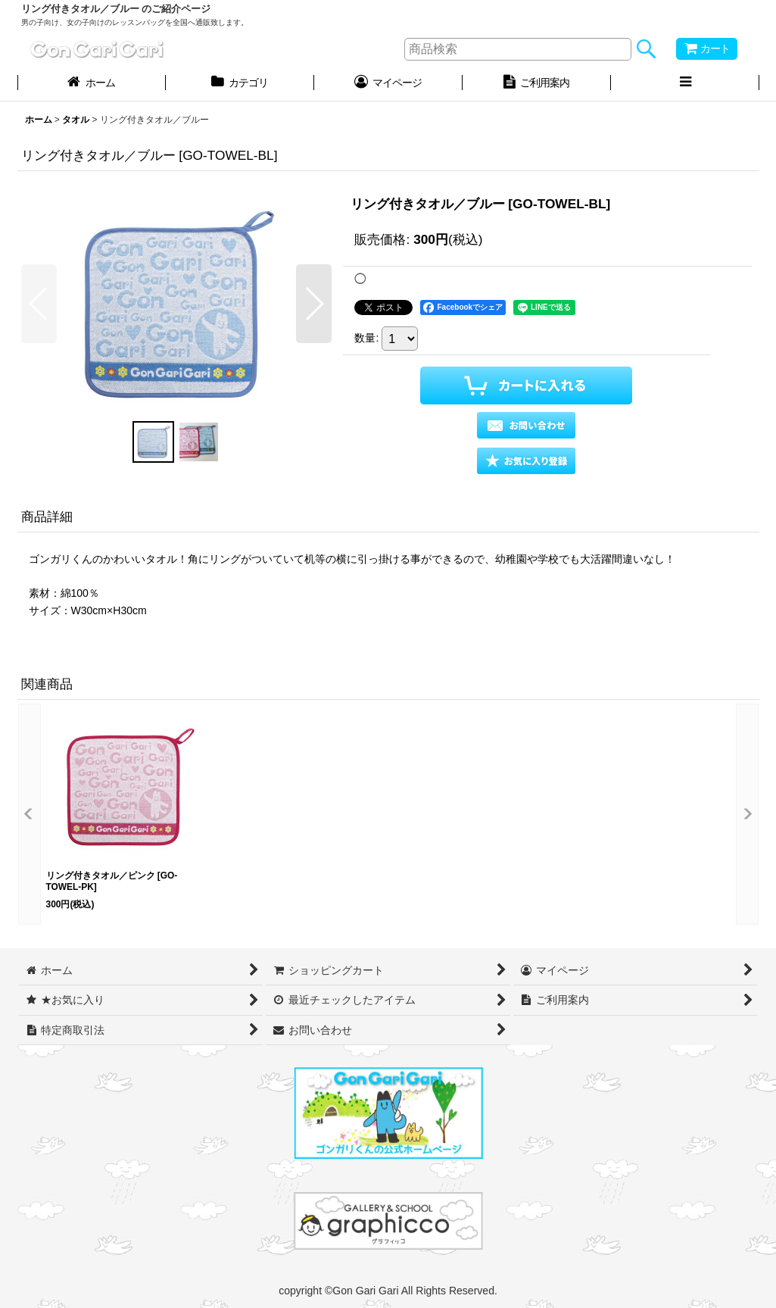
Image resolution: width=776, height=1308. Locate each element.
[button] (685, 84)
